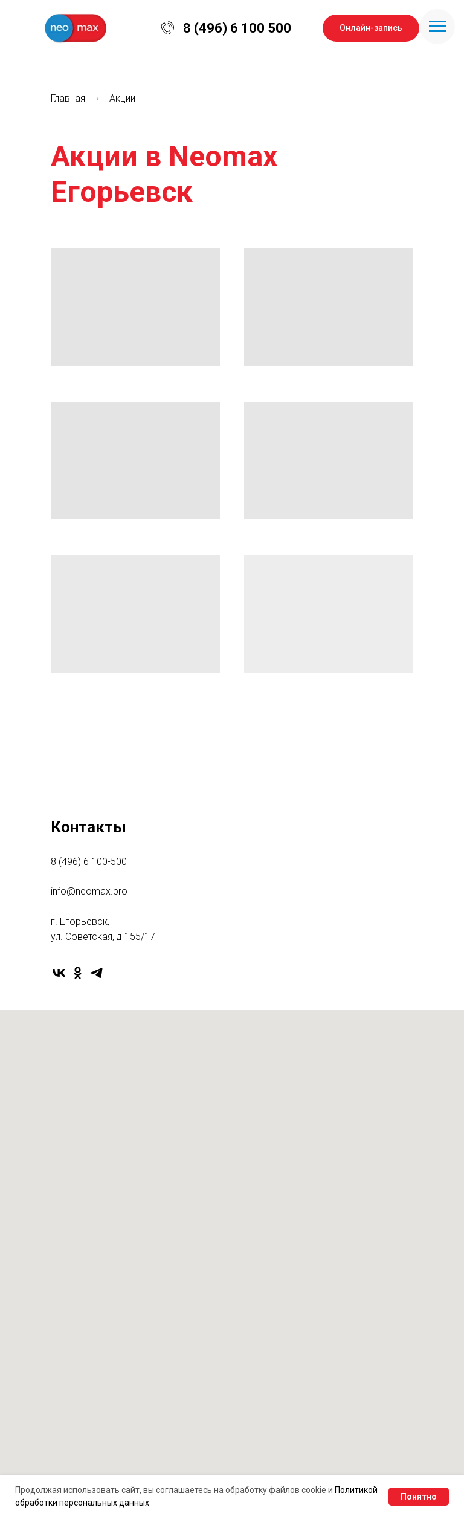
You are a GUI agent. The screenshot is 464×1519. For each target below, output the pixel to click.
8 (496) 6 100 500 (237, 28)
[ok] (77, 972)
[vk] (58, 972)
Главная (68, 98)
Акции (122, 98)
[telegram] (96, 972)
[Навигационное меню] (437, 27)
